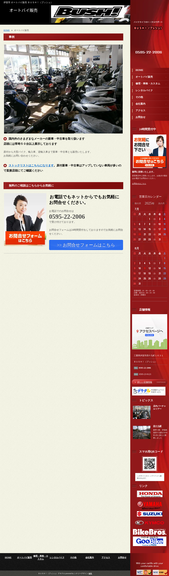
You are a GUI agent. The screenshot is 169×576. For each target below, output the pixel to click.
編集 (90, 573)
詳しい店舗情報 (144, 382)
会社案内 (140, 103)
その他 (139, 97)
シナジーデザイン (81, 573)
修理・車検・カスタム (148, 83)
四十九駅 (157, 426)
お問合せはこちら (139, 184)
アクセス (140, 110)
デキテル (61, 573)
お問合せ (140, 117)
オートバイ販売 (144, 77)
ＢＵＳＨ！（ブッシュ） (148, 28)
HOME (139, 70)
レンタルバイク (144, 90)
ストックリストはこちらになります (31, 165)
